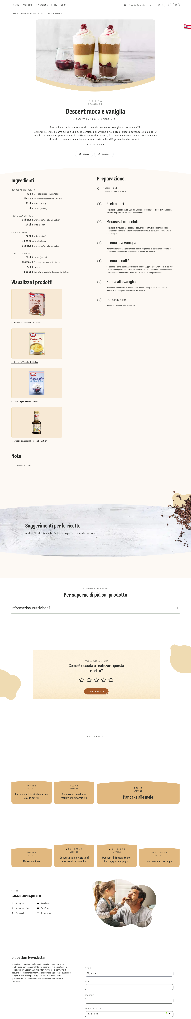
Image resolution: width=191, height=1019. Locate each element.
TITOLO (88, 968)
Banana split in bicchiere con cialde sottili (31, 773)
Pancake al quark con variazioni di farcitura (74, 773)
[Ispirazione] (43, 5)
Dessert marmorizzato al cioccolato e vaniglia (74, 836)
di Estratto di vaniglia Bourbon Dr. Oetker (50, 272)
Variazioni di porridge (159, 836)
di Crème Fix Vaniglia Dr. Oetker (46, 220)
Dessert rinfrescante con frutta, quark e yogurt (117, 836)
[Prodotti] (29, 5)
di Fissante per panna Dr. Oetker (46, 262)
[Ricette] (17, 5)
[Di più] (56, 5)
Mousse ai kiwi (31, 836)
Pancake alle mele (138, 773)
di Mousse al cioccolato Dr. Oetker (47, 199)
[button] (95, 96)
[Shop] (65, 5)
